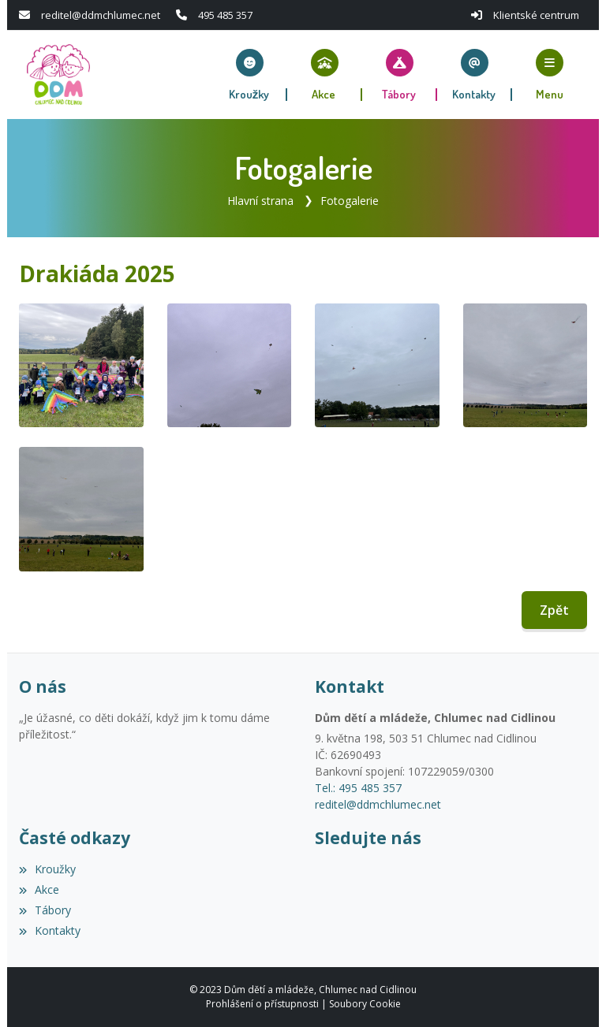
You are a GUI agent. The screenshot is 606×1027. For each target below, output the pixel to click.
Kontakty (49, 930)
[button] (549, 75)
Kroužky (47, 868)
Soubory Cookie (365, 1003)
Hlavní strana (260, 200)
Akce (39, 889)
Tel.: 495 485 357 (358, 787)
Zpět (554, 610)
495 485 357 (225, 15)
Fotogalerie (349, 200)
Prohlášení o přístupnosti (262, 1003)
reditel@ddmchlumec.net (100, 15)
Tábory (45, 909)
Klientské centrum (536, 15)
